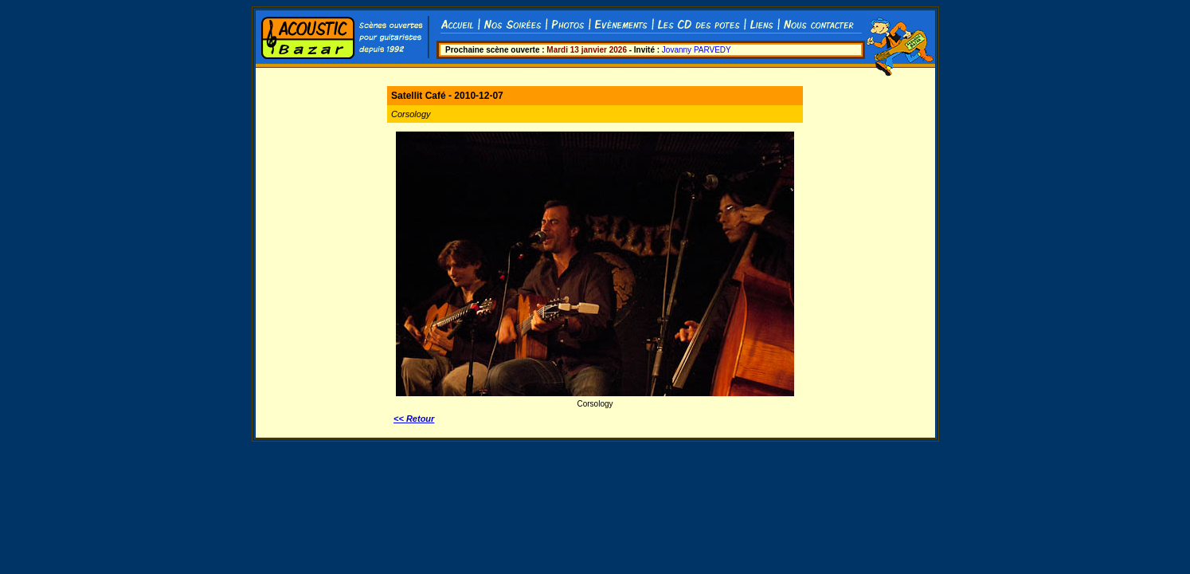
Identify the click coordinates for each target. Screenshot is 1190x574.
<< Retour (413, 418)
